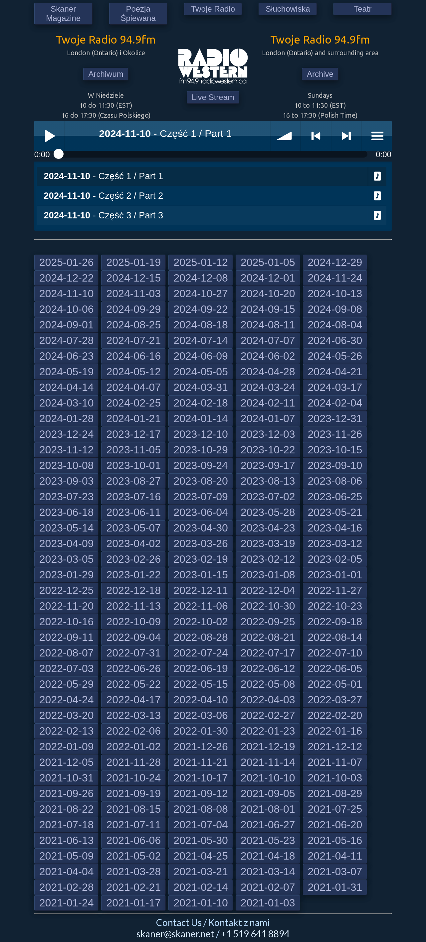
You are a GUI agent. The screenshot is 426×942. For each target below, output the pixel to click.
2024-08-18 (200, 325)
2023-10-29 (200, 450)
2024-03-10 (66, 403)
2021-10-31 (66, 778)
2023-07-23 (66, 497)
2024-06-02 (268, 356)
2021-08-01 (268, 809)
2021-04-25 (200, 856)
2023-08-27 (133, 481)
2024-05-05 (200, 372)
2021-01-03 (268, 903)
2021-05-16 (335, 840)
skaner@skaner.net (175, 933)
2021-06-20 (335, 825)
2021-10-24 (133, 778)
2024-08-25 (133, 325)
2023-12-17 (133, 434)
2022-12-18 (133, 590)
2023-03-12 (335, 543)
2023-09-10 (335, 465)
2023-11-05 (133, 450)
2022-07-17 (268, 653)
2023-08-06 (335, 481)
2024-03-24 (268, 387)
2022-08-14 (335, 637)
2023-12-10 (200, 434)
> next (346, 136)
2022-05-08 (268, 684)
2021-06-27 (268, 825)
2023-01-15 (200, 575)
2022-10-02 (200, 622)
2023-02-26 (133, 559)
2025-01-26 (66, 262)
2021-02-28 (66, 887)
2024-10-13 (335, 293)
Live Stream (213, 97)
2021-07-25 (335, 809)
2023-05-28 (268, 512)
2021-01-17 (133, 903)
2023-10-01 (133, 465)
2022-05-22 (133, 684)
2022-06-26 (133, 668)
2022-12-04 (268, 590)
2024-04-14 (66, 387)
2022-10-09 (133, 622)
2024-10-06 (66, 309)
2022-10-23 (335, 606)
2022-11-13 (133, 606)
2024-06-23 (66, 356)
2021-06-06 (133, 840)
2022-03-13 (133, 715)
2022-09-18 (335, 622)
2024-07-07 (268, 340)
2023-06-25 (335, 497)
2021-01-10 (200, 903)
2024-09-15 (268, 309)
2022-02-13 (66, 731)
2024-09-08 (335, 309)
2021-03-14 (268, 872)
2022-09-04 (133, 637)
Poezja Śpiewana (137, 13)
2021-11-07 (335, 762)
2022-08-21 (268, 637)
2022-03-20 (66, 715)
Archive (320, 73)
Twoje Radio (213, 8)
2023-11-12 (66, 450)
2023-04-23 (268, 528)
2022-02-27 (268, 715)
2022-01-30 (200, 731)
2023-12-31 (335, 418)
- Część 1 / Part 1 (103, 176)
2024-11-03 (133, 293)
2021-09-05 (268, 793)
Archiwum (105, 73)
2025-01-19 (133, 262)
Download (377, 176)
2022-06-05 (335, 668)
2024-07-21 (133, 340)
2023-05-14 (66, 528)
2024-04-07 (133, 387)
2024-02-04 (335, 403)
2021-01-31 (335, 887)
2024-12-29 (335, 262)
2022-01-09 (66, 747)
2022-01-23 (268, 731)
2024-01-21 (133, 418)
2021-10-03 (335, 778)
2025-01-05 (268, 262)
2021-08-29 (335, 793)
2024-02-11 (268, 403)
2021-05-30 (200, 840)
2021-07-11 (133, 825)
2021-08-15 (133, 809)
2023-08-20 (200, 481)
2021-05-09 (66, 856)
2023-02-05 (335, 559)
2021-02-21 (133, 887)
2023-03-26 (200, 543)
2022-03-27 (335, 700)
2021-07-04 (200, 825)
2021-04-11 (335, 856)
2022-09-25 (268, 622)
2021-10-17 (200, 778)
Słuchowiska (288, 8)
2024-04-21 (335, 372)
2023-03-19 (268, 543)
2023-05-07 (133, 528)
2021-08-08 (200, 809)
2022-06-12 (268, 668)
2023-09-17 (268, 465)
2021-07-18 (66, 825)
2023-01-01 (335, 575)
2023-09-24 (200, 465)
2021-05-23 (268, 840)
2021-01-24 (66, 903)
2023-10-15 (335, 450)
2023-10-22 (268, 450)
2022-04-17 (133, 700)
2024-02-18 (200, 403)
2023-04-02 (133, 543)
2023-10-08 (66, 465)
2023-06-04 (200, 512)
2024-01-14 (200, 418)
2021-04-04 (66, 872)
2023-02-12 (268, 559)
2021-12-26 (200, 747)
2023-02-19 (200, 559)
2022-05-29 (66, 684)
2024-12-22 (66, 278)
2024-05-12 (133, 372)
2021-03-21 (200, 872)
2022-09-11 (66, 637)
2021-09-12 (200, 793)
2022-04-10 (200, 700)
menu (377, 136)
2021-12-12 (335, 747)
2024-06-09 (200, 356)
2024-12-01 (268, 278)
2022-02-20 (335, 715)
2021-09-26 (66, 793)
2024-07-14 (200, 340)
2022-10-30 (268, 606)
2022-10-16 (66, 622)
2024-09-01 (66, 325)
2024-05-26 (335, 356)
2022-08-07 (66, 653)
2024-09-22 (200, 309)
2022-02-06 (133, 731)
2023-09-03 (66, 481)
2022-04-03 (268, 700)
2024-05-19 (66, 372)
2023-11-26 (335, 434)
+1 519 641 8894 (255, 933)
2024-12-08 (200, 278)
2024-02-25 (133, 403)
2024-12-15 (133, 278)
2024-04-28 (268, 372)
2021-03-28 (133, 872)
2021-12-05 (66, 762)
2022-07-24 (200, 653)
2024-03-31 (200, 387)
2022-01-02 (133, 747)
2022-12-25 (66, 590)
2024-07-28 (66, 340)
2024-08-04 (335, 325)
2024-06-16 (133, 356)
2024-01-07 (268, 418)
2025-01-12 (200, 262)
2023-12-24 (66, 434)
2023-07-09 (200, 497)
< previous (316, 136)
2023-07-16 (133, 497)
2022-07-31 (133, 653)
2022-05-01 (335, 684)
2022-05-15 (200, 684)
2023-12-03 (268, 434)
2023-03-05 (66, 559)
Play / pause (49, 136)
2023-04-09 (66, 543)
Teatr (362, 8)
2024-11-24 (335, 278)
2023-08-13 (268, 481)
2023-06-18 (66, 512)
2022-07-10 (335, 653)
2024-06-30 (335, 340)
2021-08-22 (66, 809)
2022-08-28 (200, 637)
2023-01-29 (66, 575)
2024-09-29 (133, 309)
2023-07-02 (268, 497)
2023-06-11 (133, 512)
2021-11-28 (133, 762)
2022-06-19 (200, 668)
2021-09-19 (133, 793)
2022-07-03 (66, 668)
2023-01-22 (133, 575)
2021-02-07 (268, 887)
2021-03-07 (335, 872)
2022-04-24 (66, 700)
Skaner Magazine (63, 13)
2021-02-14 (200, 887)
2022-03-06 (200, 715)
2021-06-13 (66, 840)
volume (286, 136)
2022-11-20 (66, 606)
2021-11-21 (200, 762)
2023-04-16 (335, 528)
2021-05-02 (133, 856)
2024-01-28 (66, 418)
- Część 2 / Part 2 (103, 195)
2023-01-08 (268, 575)
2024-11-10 (66, 293)
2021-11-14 (268, 762)
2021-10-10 (268, 778)
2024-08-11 (268, 325)
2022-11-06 (200, 606)
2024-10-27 (200, 293)
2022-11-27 (335, 590)
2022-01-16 (335, 731)
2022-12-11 (200, 590)
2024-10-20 (268, 293)
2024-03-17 (335, 387)
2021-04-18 (268, 856)
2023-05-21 (335, 512)
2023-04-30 (200, 528)
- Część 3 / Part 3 (103, 215)
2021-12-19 (268, 747)
